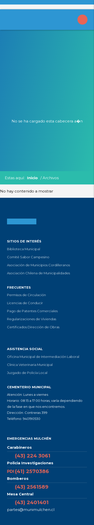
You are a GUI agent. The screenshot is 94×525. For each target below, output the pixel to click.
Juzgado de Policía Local (27, 373)
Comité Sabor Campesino (28, 257)
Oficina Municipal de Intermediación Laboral (43, 357)
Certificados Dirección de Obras (33, 327)
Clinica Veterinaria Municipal (30, 365)
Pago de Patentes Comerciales (32, 311)
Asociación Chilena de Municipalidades (38, 273)
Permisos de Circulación (26, 295)
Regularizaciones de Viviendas (31, 319)
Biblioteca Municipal (23, 249)
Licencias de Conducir (25, 303)
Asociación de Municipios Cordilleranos (38, 265)
